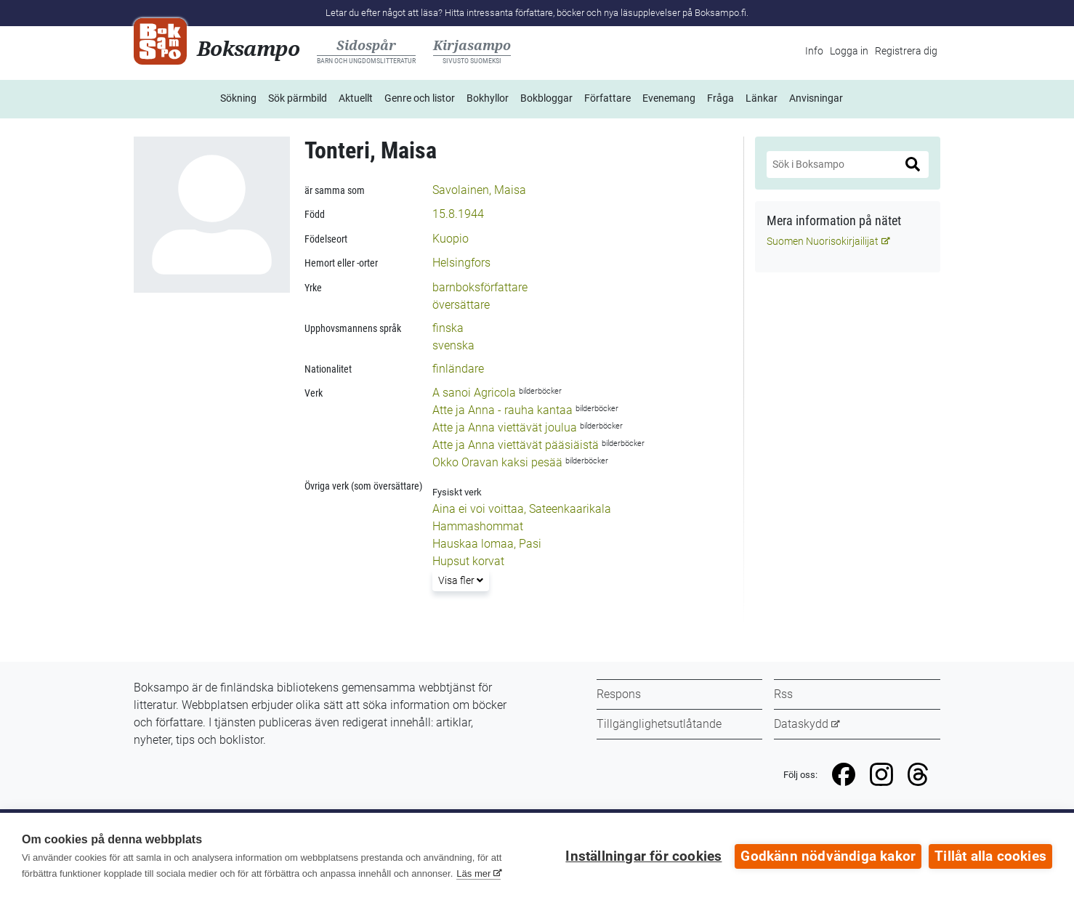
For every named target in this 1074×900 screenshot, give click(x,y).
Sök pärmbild (297, 98)
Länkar (762, 98)
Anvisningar (816, 98)
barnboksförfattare (480, 287)
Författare (607, 98)
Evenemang (668, 98)
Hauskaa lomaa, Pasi (486, 544)
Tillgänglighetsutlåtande (659, 724)
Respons (619, 694)
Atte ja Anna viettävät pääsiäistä (515, 445)
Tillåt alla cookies (990, 856)
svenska (453, 345)
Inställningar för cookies (643, 856)
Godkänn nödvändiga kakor (828, 856)
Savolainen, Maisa (479, 190)
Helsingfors (461, 262)
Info (814, 51)
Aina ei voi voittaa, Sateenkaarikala (521, 509)
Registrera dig (906, 51)
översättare (461, 305)
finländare (458, 369)
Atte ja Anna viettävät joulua (504, 427)
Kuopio (450, 239)
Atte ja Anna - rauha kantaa (502, 410)
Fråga (720, 98)
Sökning (238, 98)
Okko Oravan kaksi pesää (497, 462)
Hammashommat (477, 526)
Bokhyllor (488, 98)
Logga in (849, 51)
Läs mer (473, 873)
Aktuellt (356, 98)
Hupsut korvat (468, 561)
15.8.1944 (458, 214)
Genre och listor (419, 98)
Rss (783, 694)
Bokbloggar (546, 98)
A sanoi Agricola (474, 393)
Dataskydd (801, 724)
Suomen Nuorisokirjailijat (823, 241)
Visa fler (463, 579)
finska (448, 328)
